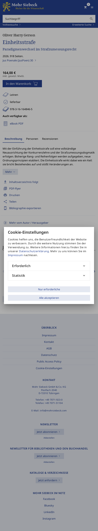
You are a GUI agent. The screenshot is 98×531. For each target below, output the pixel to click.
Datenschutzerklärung (34, 251)
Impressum (15, 255)
